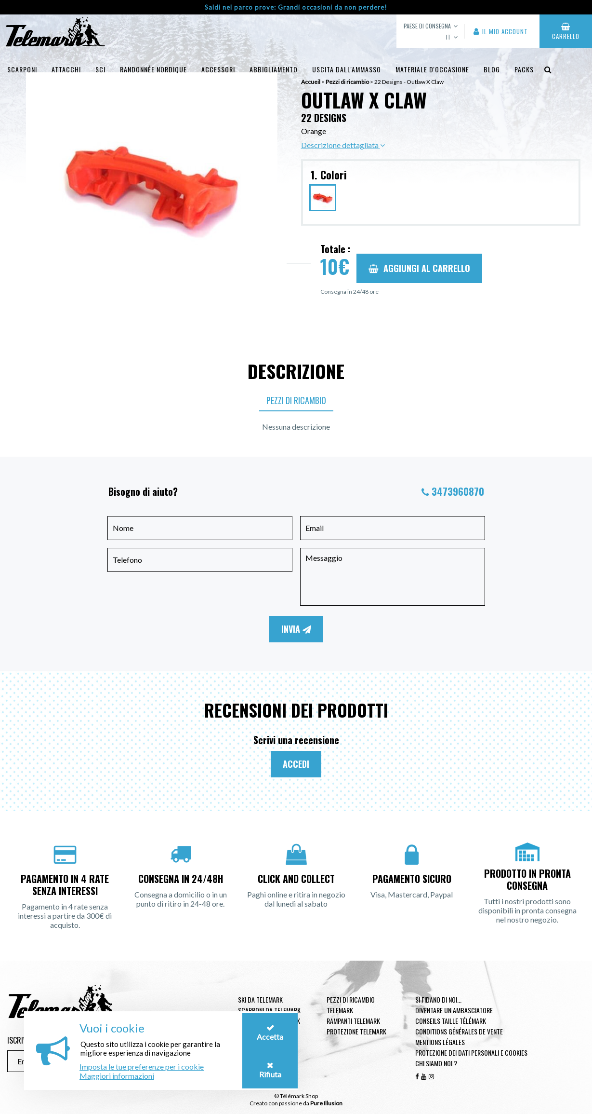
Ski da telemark (260, 999)
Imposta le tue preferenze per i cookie (141, 1066)
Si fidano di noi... (438, 999)
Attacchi (66, 69)
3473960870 (458, 491)
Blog (492, 69)
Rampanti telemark (353, 1021)
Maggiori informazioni (116, 1075)
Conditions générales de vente (459, 1031)
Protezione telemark (356, 1031)
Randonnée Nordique (153, 69)
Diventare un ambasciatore (454, 1010)
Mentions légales (440, 1042)
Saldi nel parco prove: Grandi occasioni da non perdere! (296, 7)
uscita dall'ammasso (346, 69)
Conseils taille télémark (450, 1021)
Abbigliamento (274, 69)
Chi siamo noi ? (436, 1063)
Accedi (296, 764)
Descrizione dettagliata (343, 144)
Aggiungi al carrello (419, 268)
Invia (296, 629)
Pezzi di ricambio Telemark (351, 1004)
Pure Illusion (326, 1103)
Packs (524, 69)
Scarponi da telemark (269, 1010)
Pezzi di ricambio (296, 400)
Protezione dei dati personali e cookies (471, 1052)
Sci (100, 69)
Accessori (218, 69)
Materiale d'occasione (432, 69)
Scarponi (22, 69)
